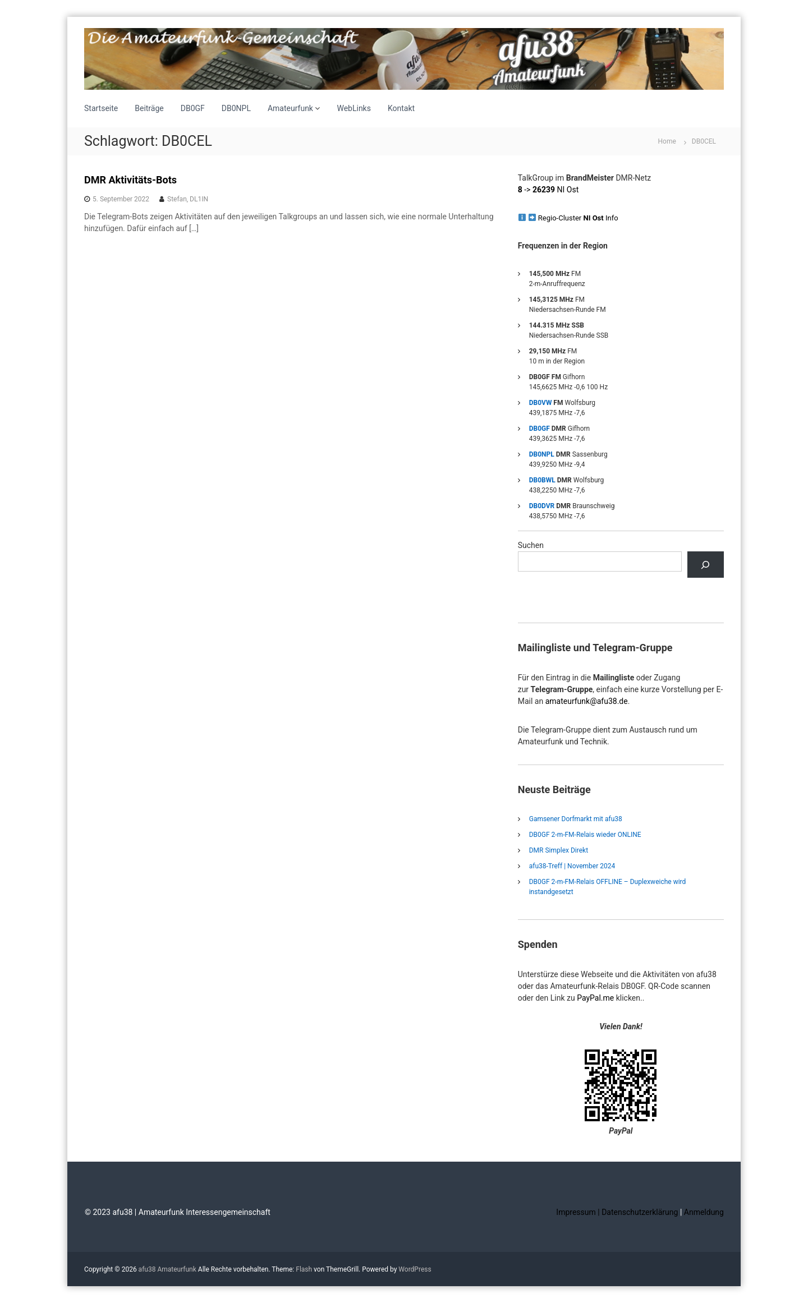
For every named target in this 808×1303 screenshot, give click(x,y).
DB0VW (540, 403)
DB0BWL (542, 480)
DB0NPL (236, 108)
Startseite (101, 108)
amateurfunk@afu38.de (586, 701)
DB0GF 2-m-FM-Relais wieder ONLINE (585, 835)
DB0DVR (542, 506)
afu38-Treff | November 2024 (572, 866)
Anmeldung (704, 1212)
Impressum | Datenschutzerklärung (618, 1212)
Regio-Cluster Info (578, 218)
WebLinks (354, 108)
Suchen (531, 545)
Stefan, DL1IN (187, 199)
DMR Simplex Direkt (558, 850)
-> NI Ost (548, 189)
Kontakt (401, 108)
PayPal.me (595, 997)
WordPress (414, 1269)
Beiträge (149, 108)
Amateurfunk (290, 108)
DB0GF (193, 108)
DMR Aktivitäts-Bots (130, 180)
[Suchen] (705, 564)
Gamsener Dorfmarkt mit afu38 (575, 819)
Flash (304, 1269)
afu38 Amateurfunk (167, 1269)
